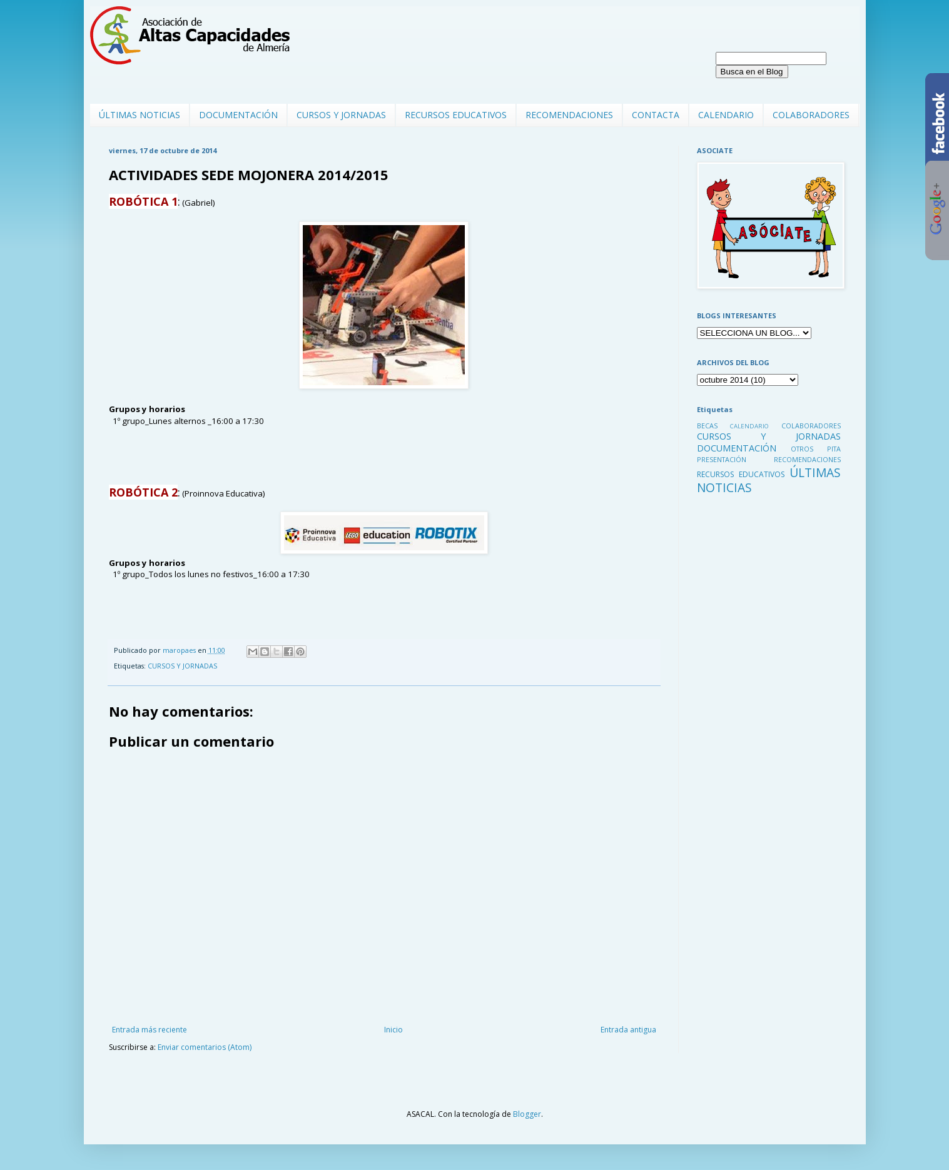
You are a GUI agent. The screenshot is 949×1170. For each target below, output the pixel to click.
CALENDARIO (726, 115)
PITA (834, 448)
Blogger (527, 1114)
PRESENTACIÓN (721, 459)
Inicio (393, 1029)
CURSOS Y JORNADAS (341, 115)
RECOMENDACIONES (569, 115)
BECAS (707, 425)
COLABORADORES (811, 115)
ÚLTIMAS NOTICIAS (139, 115)
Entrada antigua (628, 1029)
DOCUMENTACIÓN (238, 115)
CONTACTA (655, 115)
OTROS (802, 448)
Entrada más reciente (149, 1029)
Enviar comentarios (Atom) (204, 1047)
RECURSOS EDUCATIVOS (456, 115)
